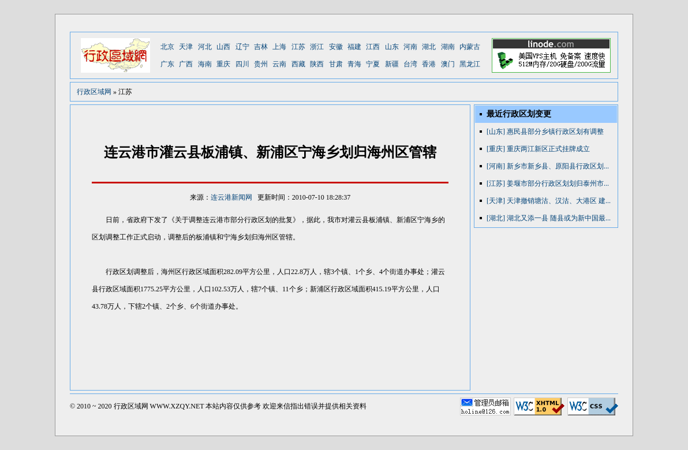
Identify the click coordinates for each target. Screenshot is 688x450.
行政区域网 (94, 92)
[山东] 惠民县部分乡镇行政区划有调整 (545, 131)
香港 (429, 64)
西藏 (298, 64)
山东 (392, 47)
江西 (373, 47)
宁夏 (373, 64)
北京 (167, 47)
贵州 (261, 64)
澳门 (448, 64)
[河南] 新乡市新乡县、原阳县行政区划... (548, 166)
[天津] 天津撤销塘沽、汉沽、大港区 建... (549, 201)
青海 (354, 64)
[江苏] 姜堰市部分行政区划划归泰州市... (548, 183)
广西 (186, 64)
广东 (167, 64)
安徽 (336, 47)
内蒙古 (469, 47)
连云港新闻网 (231, 197)
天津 (186, 47)
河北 (205, 47)
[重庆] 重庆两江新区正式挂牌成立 (538, 149)
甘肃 (336, 64)
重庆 (223, 64)
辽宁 (242, 47)
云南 (279, 64)
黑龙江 (469, 64)
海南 (205, 64)
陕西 (317, 64)
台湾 (410, 64)
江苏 (298, 47)
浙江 (317, 47)
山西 (223, 47)
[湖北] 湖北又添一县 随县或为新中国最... (549, 218)
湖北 (429, 47)
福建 (354, 47)
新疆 (392, 64)
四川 (242, 64)
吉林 (261, 47)
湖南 (448, 47)
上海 (279, 47)
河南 (410, 47)
